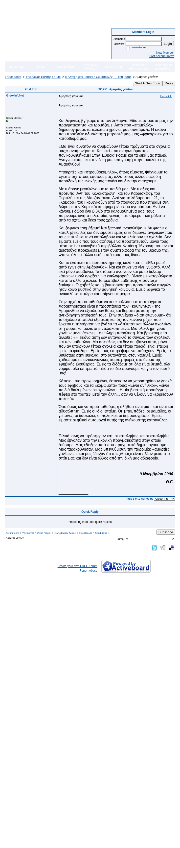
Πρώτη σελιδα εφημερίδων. (163, 66)
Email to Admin (114, 67)
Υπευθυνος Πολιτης (90, 66)
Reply (169, 83)
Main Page (17, 67)
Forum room (13, 77)
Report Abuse (88, 570)
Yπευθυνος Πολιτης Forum (43, 77)
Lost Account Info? (161, 56)
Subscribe (165, 532)
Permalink (166, 96)
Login (168, 44)
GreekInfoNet (65, 67)
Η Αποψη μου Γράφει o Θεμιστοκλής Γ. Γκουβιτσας (98, 77)
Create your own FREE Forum (77, 566)
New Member (165, 52)
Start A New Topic (148, 83)
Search (41, 67)
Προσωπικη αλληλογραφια (138, 66)
